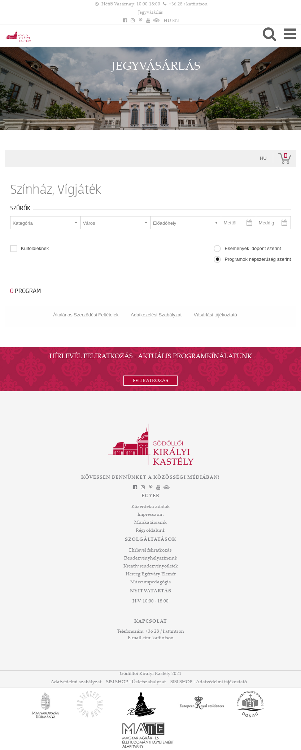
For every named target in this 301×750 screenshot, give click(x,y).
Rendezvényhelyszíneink (150, 558)
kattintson (163, 638)
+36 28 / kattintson (188, 4)
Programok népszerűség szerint (257, 259)
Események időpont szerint (252, 248)
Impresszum (150, 514)
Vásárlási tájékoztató (215, 314)
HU (167, 20)
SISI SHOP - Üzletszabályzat (136, 682)
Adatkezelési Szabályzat (156, 314)
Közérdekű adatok (150, 506)
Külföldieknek (35, 248)
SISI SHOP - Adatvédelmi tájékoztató (208, 682)
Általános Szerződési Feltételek (85, 314)
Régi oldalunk (150, 530)
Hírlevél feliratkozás (150, 550)
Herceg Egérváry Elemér (151, 574)
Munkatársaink (150, 522)
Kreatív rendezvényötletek (150, 566)
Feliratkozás (150, 380)
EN (175, 20)
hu (263, 158)
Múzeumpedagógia (150, 582)
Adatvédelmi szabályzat (76, 682)
